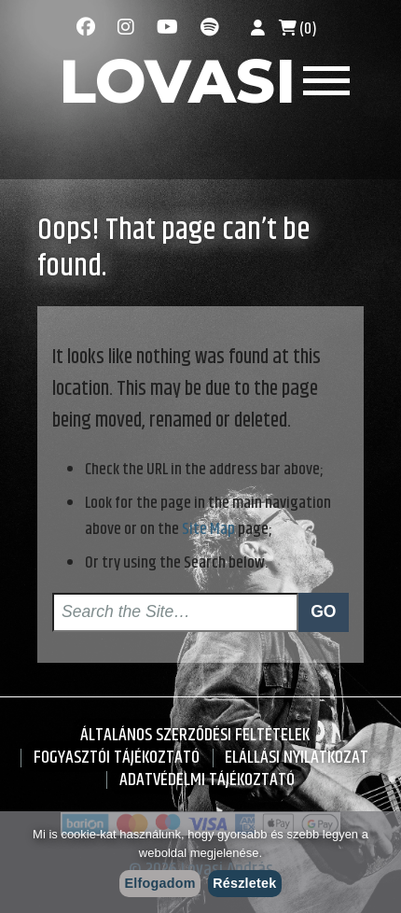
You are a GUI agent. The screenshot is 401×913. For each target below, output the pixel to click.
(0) (298, 29)
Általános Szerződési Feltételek (195, 735)
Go (323, 611)
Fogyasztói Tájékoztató (117, 757)
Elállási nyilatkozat (296, 757)
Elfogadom (160, 883)
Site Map (208, 529)
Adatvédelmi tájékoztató (207, 780)
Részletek (244, 883)
